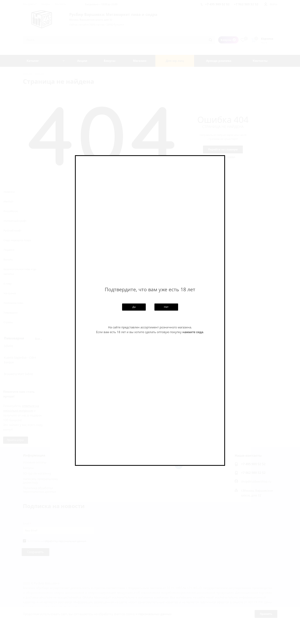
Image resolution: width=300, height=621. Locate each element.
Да (134, 307)
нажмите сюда (192, 332)
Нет (166, 307)
